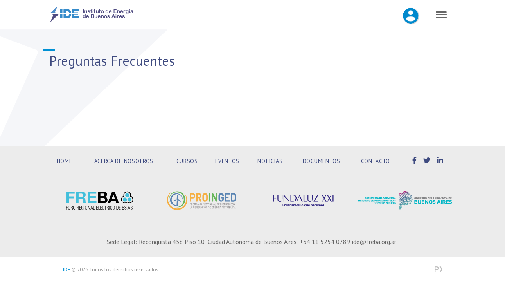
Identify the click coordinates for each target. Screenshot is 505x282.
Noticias (270, 160)
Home (64, 160)
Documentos (321, 160)
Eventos (227, 160)
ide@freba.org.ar (374, 242)
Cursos (187, 160)
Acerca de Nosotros (124, 160)
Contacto (375, 160)
